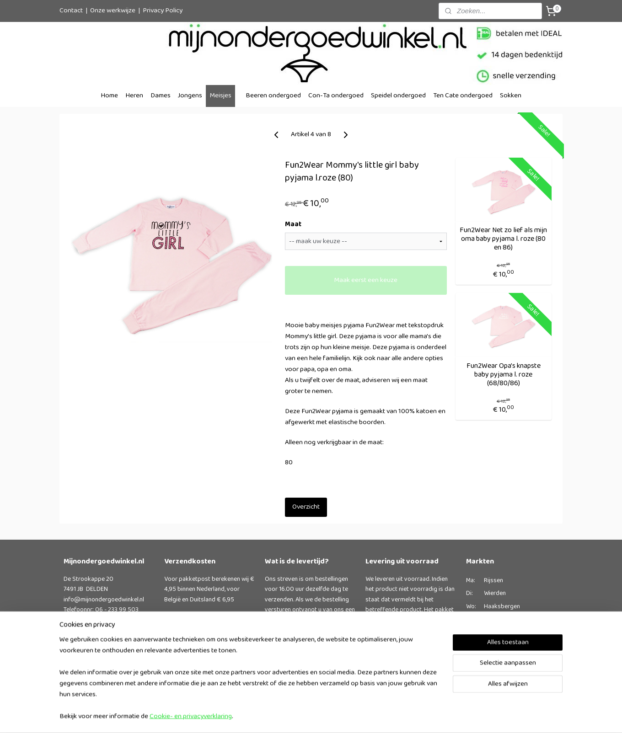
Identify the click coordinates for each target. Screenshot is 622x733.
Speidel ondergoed (398, 95)
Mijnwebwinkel (450, 716)
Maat (292, 225)
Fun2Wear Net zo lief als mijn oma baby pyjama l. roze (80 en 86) (503, 239)
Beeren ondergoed (273, 95)
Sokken (510, 95)
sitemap (336, 716)
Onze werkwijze (112, 10)
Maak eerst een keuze (365, 280)
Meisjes (220, 95)
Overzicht (305, 507)
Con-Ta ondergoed (336, 95)
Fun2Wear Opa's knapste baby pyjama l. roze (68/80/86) (503, 374)
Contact (71, 10)
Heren (134, 95)
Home (109, 95)
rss (352, 716)
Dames (160, 95)
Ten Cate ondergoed (463, 95)
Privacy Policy (162, 10)
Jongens (190, 95)
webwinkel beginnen (381, 716)
